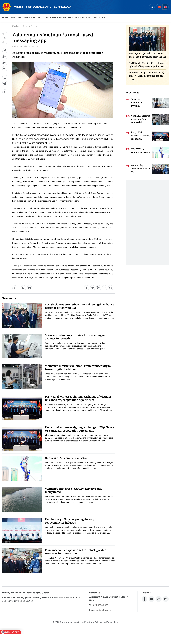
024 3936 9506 (100, 605)
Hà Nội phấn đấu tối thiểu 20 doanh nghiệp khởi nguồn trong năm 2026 (146, 65)
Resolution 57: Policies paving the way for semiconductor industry (72, 521)
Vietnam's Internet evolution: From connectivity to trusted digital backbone (78, 367)
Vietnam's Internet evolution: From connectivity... (140, 119)
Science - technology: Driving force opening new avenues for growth (76, 337)
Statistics (99, 17)
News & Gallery (33, 17)
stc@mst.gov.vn (103, 610)
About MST (16, 17)
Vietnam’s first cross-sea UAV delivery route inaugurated (73, 490)
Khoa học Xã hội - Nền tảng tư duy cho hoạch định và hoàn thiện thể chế (147, 55)
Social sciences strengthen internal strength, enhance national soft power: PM (79, 306)
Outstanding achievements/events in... (140, 168)
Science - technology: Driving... (137, 102)
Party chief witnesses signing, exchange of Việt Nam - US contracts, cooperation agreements (79, 429)
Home (5, 17)
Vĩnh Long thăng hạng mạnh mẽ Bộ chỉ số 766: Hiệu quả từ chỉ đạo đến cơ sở (146, 75)
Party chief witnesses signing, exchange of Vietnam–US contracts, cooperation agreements (79, 398)
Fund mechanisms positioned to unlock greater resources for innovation (75, 551)
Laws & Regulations (55, 17)
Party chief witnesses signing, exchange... (140, 135)
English (15, 26)
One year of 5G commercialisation (66, 458)
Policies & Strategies (79, 17)
